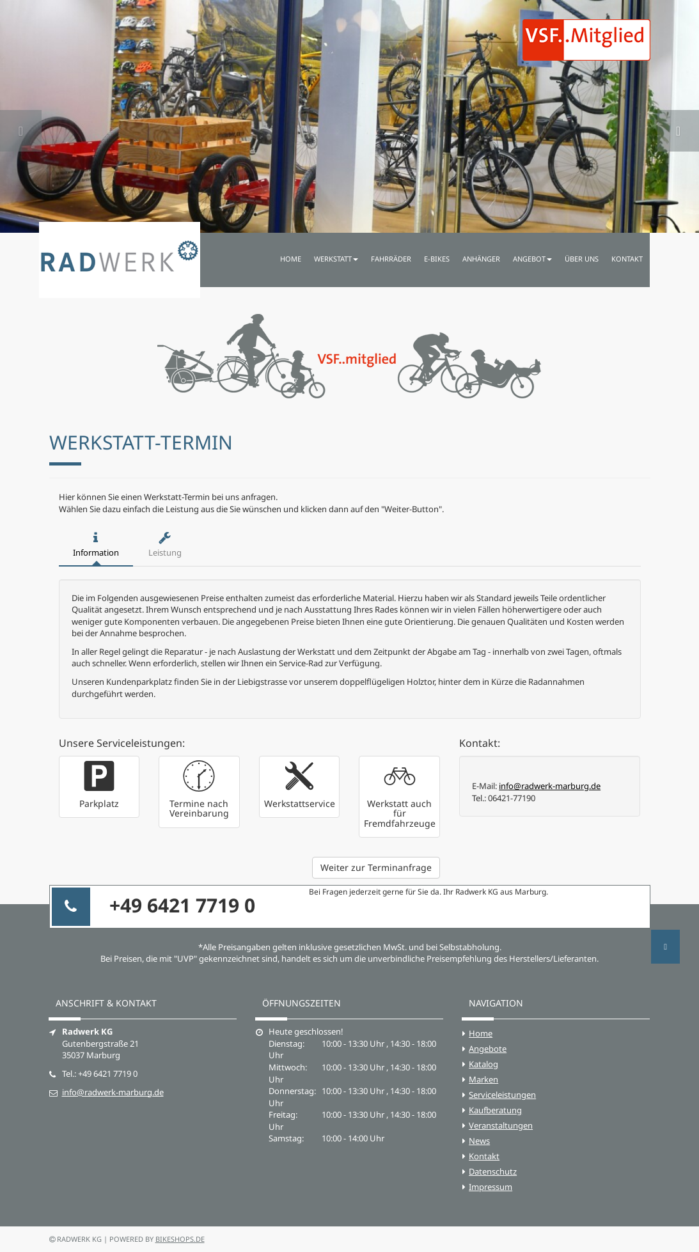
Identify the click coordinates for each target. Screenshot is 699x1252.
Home (290, 258)
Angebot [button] (532, 258)
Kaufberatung (495, 1110)
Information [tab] (96, 544)
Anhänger (481, 258)
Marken (483, 1079)
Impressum (490, 1187)
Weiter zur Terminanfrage (376, 867)
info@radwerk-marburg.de (550, 786)
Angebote (488, 1048)
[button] (21, 116)
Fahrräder (391, 258)
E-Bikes (437, 258)
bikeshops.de (180, 1239)
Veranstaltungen (501, 1125)
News (479, 1140)
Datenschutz (493, 1171)
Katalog (483, 1064)
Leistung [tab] (165, 544)
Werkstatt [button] (336, 258)
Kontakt (627, 258)
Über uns (582, 258)
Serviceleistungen (502, 1094)
